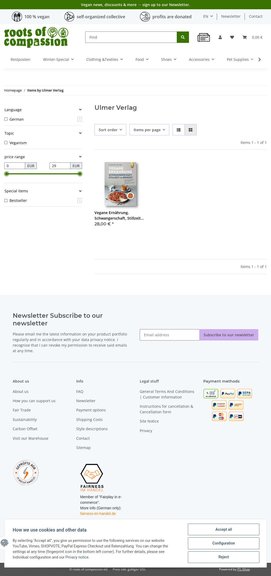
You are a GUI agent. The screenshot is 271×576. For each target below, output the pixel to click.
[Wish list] (232, 37)
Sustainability (25, 419)
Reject (223, 557)
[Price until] (59, 165)
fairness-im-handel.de (98, 513)
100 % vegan (36, 17)
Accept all (223, 530)
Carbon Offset (25, 428)
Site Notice (149, 421)
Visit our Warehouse (30, 438)
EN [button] (205, 16)
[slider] (6, 174)
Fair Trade (22, 409)
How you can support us (34, 400)
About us (21, 391)
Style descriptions (92, 428)
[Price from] (14, 165)
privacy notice (102, 339)
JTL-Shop (243, 569)
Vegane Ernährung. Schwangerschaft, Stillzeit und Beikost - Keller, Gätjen (119, 215)
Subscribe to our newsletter (229, 334)
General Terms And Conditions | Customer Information (167, 394)
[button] (220, 37)
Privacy (146, 430)
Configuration (223, 543)
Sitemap (83, 447)
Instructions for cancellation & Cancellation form (166, 409)
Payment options (91, 409)
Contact (256, 16)
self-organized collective (101, 17)
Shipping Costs (89, 419)
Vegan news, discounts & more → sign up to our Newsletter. (135, 4)
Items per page (147, 129)
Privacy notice (77, 557)
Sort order (108, 129)
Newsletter (231, 16)
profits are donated (172, 17)
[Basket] (252, 37)
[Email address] (170, 335)
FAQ (79, 391)
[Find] (131, 37)
